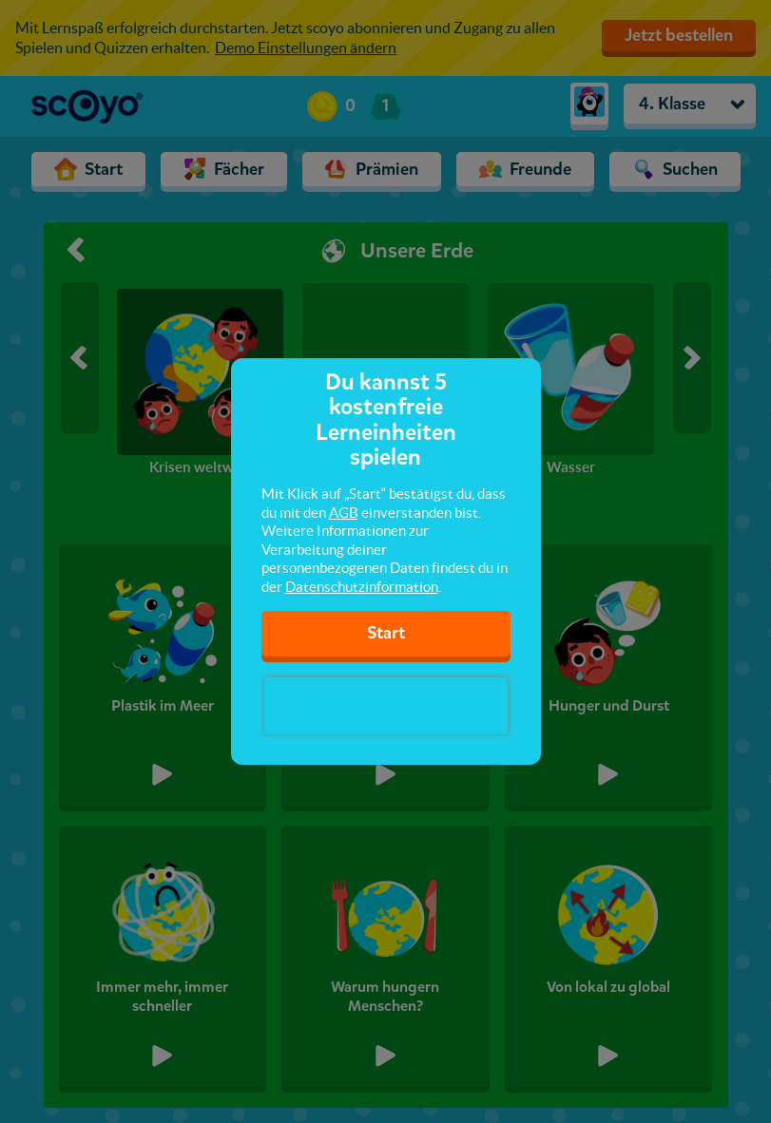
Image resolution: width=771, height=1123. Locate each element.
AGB (343, 512)
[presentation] (386, 705)
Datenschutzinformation (361, 587)
